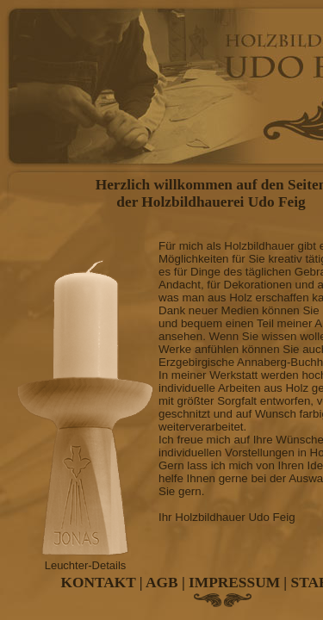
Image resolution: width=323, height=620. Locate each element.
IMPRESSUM (234, 582)
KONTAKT (98, 582)
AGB (162, 582)
